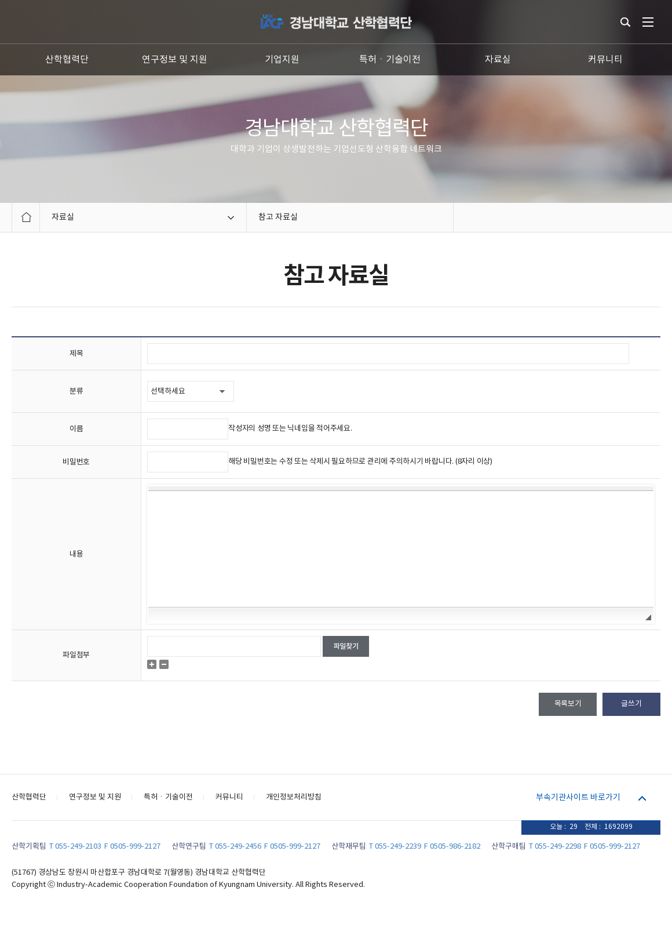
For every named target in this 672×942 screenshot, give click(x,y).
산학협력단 (67, 59)
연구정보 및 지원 (174, 59)
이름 (76, 429)
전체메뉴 (648, 22)
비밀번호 (76, 462)
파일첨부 (76, 655)
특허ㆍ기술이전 (390, 59)
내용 (76, 554)
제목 (76, 354)
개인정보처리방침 (294, 797)
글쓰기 (631, 704)
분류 (76, 391)
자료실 (498, 59)
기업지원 (282, 59)
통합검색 (625, 22)
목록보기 (568, 704)
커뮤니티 (605, 59)
